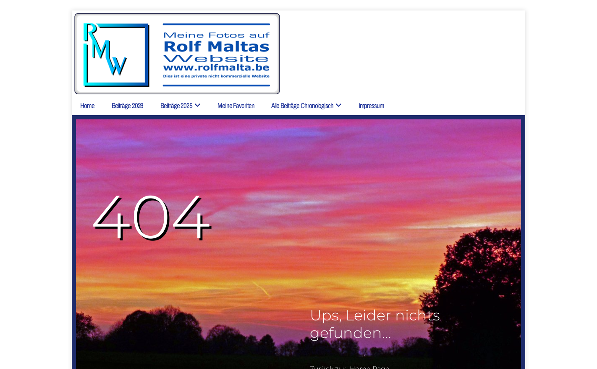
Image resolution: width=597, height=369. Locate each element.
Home (87, 105)
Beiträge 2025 (176, 105)
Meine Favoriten (235, 105)
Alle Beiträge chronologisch (302, 105)
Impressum (371, 105)
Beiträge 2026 (128, 105)
